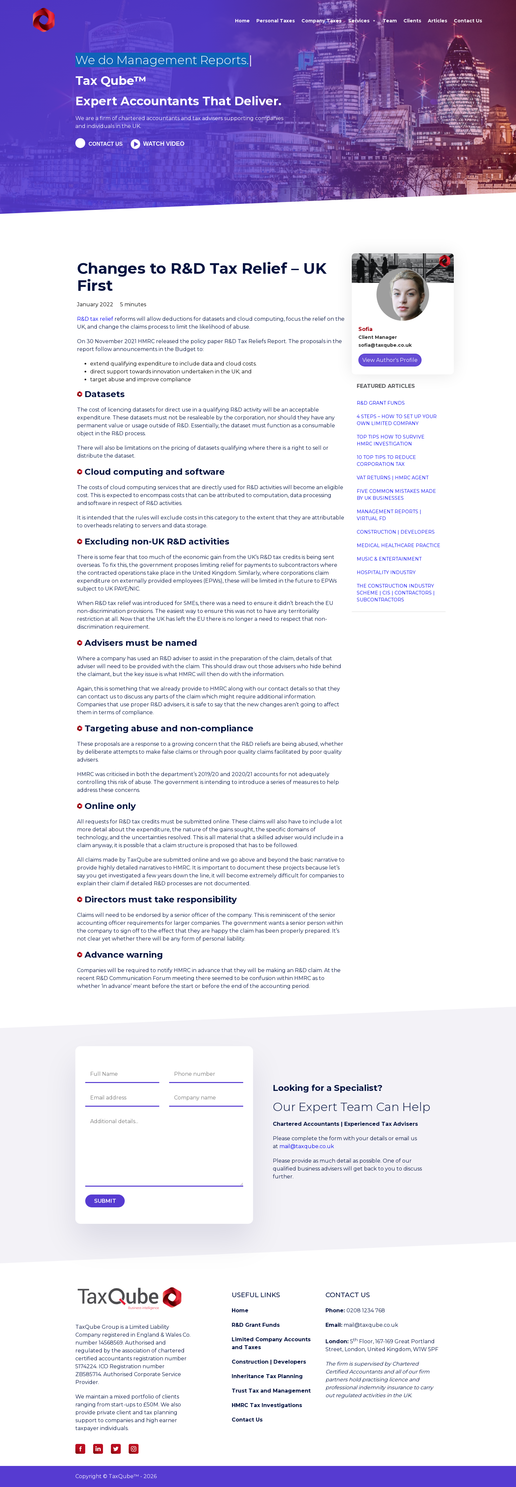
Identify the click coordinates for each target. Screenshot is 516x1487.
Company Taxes (321, 21)
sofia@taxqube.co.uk (385, 345)
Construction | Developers (396, 532)
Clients (412, 21)
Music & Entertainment (389, 559)
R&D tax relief (95, 319)
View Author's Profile (390, 360)
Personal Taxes (275, 21)
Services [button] (362, 20)
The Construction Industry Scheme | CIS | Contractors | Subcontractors (396, 593)
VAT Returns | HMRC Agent (392, 478)
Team (390, 21)
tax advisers (208, 118)
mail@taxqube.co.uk (306, 1146)
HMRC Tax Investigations (267, 1405)
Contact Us (468, 21)
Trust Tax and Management (271, 1391)
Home (242, 21)
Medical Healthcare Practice (398, 545)
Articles (437, 21)
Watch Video (170, 143)
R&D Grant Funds (381, 403)
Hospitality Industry (386, 572)
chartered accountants (148, 118)
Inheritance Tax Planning (267, 1376)
